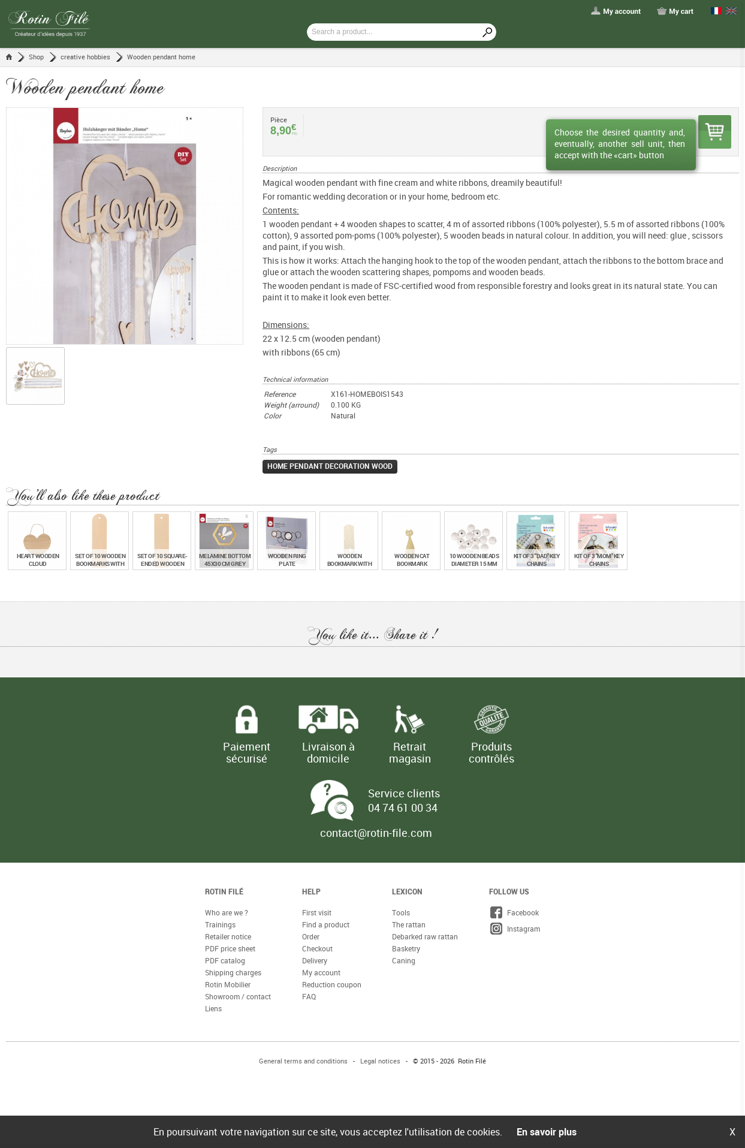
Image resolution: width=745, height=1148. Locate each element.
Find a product (325, 924)
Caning (403, 960)
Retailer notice (228, 936)
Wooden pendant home (161, 56)
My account (321, 972)
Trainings (220, 924)
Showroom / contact (238, 996)
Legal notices (380, 1060)
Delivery (314, 960)
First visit (316, 912)
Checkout (317, 948)
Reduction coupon (331, 984)
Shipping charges (233, 972)
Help (311, 891)
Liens (213, 1008)
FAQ (309, 996)
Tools (401, 912)
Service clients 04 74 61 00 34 (404, 800)
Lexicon (407, 891)
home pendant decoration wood (330, 466)
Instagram (514, 928)
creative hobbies (85, 56)
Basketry (406, 948)
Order (310, 936)
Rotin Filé (224, 891)
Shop (36, 56)
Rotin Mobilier (228, 984)
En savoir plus (547, 1131)
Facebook (514, 912)
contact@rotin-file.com (376, 833)
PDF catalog (225, 960)
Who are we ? (226, 912)
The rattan (409, 924)
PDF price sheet (230, 948)
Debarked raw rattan (425, 936)
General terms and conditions (303, 1060)
